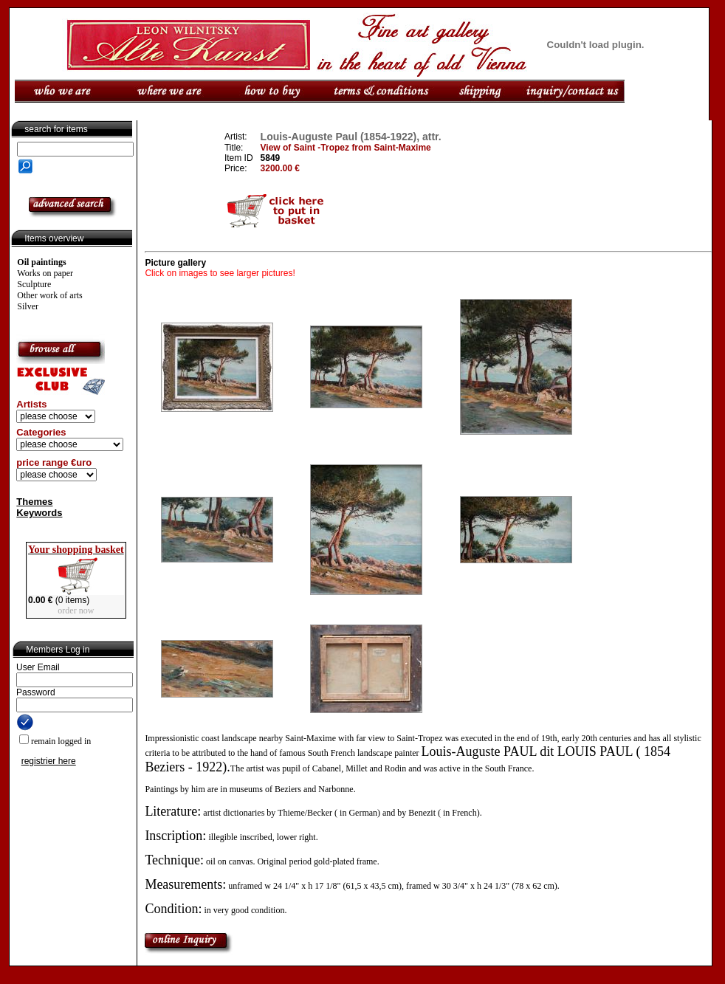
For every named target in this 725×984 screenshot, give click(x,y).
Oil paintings (41, 262)
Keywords (39, 512)
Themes (34, 501)
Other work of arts (49, 295)
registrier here (48, 761)
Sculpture (34, 284)
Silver (27, 306)
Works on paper (45, 273)
